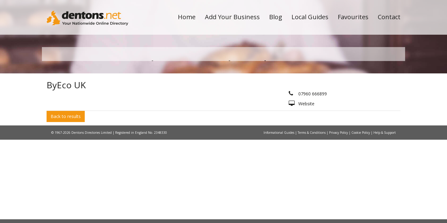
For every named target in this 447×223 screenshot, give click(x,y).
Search (358, 100)
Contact (389, 17)
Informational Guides (279, 193)
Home (187, 17)
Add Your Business (232, 17)
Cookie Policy (361, 193)
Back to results (66, 177)
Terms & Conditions (312, 193)
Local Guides (309, 17)
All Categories (215, 110)
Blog (275, 17)
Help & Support (384, 193)
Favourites (353, 17)
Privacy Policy (339, 193)
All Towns (76, 110)
